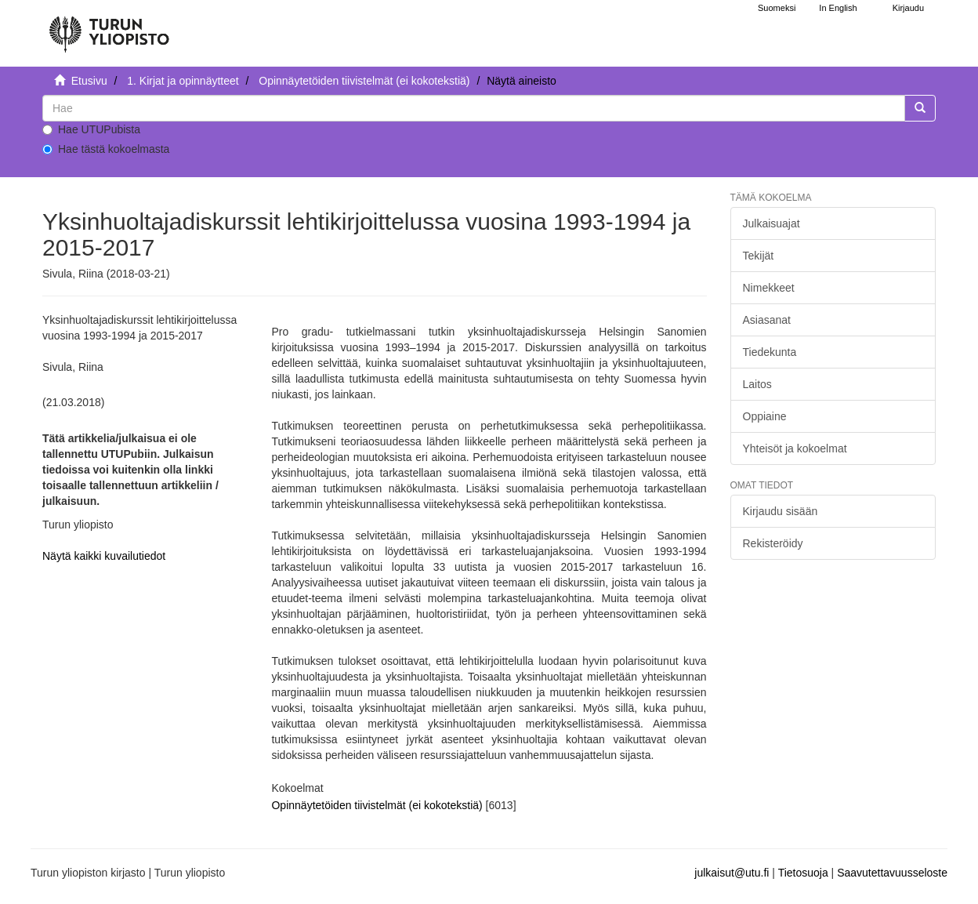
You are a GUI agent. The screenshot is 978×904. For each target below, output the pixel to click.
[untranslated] (473, 108)
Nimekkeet (769, 287)
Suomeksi (776, 8)
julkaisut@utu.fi (731, 872)
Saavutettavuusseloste (892, 872)
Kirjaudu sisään (780, 511)
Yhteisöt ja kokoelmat (795, 448)
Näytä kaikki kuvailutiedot (103, 556)
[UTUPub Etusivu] (109, 27)
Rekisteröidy (773, 543)
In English (838, 8)
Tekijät (758, 255)
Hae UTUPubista (91, 129)
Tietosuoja (803, 872)
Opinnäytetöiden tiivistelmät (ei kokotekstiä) (364, 80)
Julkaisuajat (771, 223)
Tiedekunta (770, 352)
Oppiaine (765, 416)
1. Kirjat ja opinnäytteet (182, 80)
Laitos (757, 384)
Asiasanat (767, 320)
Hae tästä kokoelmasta (105, 149)
